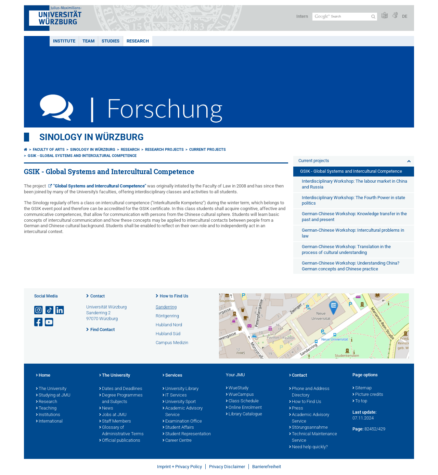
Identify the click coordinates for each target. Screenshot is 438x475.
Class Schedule (242, 401)
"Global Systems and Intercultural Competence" (99, 185)
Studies (110, 41)
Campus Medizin (172, 342)
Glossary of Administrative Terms (121, 431)
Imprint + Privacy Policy (179, 466)
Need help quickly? (308, 447)
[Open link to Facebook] (39, 322)
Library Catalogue (244, 414)
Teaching (46, 408)
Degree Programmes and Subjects (121, 398)
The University (51, 389)
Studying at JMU (53, 395)
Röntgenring (167, 315)
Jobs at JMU (113, 415)
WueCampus (240, 395)
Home (43, 376)
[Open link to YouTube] (49, 322)
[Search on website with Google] (344, 17)
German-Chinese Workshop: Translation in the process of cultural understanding (346, 249)
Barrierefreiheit (266, 466)
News (106, 408)
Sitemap (362, 388)
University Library (180, 389)
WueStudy (237, 388)
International (49, 421)
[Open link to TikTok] (49, 310)
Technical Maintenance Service (313, 437)
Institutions (48, 415)
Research (138, 41)
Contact (97, 296)
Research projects (164, 149)
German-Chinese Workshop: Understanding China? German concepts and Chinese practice (350, 265)
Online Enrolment (244, 408)
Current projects (207, 149)
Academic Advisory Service (183, 411)
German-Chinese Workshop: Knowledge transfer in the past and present (354, 216)
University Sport (179, 402)
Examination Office (182, 421)
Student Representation (187, 434)
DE (404, 16)
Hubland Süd (168, 333)
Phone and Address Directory (309, 392)
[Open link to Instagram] (39, 310)
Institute (64, 41)
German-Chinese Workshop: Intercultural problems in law (353, 233)
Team (88, 41)
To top (359, 401)
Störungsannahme (308, 428)
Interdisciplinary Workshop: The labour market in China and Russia (354, 184)
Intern (302, 16)
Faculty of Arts (49, 149)
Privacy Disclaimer (227, 466)
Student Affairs (178, 428)
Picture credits (367, 395)
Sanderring (166, 306)
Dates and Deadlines (120, 389)
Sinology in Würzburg (91, 137)
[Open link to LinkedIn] (60, 310)
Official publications (119, 441)
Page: (357, 428)
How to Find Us (174, 296)
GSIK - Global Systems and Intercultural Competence (82, 156)
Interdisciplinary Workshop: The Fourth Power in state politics (353, 200)
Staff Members (115, 421)
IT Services (175, 395)
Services (172, 376)
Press (296, 408)
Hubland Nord (169, 324)
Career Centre (177, 441)
